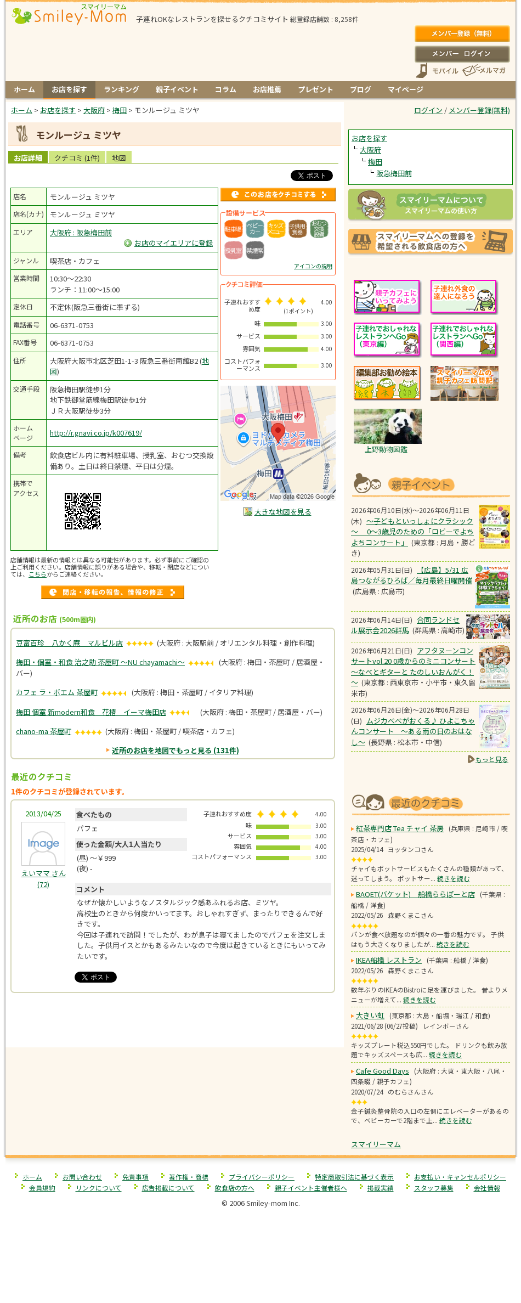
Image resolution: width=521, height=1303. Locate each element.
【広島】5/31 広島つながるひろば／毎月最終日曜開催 (411, 575)
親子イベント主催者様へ (311, 1187)
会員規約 (42, 1187)
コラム (225, 89)
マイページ (405, 89)
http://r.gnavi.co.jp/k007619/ (96, 432)
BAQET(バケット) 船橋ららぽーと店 (415, 894)
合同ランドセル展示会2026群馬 (405, 625)
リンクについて (99, 1187)
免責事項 (135, 1176)
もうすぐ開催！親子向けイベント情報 (430, 483)
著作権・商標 (188, 1176)
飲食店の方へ (234, 1187)
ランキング (121, 89)
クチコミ (77, 158)
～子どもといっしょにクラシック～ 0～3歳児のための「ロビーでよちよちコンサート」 (412, 532)
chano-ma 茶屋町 (43, 731)
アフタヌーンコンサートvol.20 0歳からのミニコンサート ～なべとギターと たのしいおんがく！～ (413, 666)
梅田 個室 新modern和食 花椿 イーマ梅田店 (91, 712)
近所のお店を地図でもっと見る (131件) (175, 750)
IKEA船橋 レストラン (389, 960)
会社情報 (487, 1187)
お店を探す (69, 89)
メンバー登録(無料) (462, 34)
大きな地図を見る (283, 511)
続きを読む (453, 878)
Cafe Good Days (382, 1070)
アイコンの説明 (313, 266)
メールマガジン (483, 70)
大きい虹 (370, 1015)
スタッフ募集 (434, 1187)
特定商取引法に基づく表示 (354, 1176)
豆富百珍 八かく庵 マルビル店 (69, 643)
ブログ (360, 89)
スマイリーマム (376, 1144)
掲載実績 (380, 1187)
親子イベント (177, 89)
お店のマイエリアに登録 (173, 243)
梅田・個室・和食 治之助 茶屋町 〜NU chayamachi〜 (100, 662)
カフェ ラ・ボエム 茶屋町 (57, 692)
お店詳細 (28, 158)
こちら (38, 573)
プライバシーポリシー (262, 1176)
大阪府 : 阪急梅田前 (81, 232)
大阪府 (370, 149)
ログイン (462, 54)
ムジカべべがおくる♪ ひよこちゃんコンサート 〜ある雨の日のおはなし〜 (413, 731)
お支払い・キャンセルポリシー (460, 1176)
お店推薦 (267, 89)
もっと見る (491, 759)
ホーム (24, 89)
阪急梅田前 (394, 173)
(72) (43, 878)
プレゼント (315, 89)
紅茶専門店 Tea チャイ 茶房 (400, 828)
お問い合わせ (82, 1176)
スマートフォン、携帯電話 (437, 70)
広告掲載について (168, 1187)
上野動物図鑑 (386, 449)
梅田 (375, 161)
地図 (119, 158)
